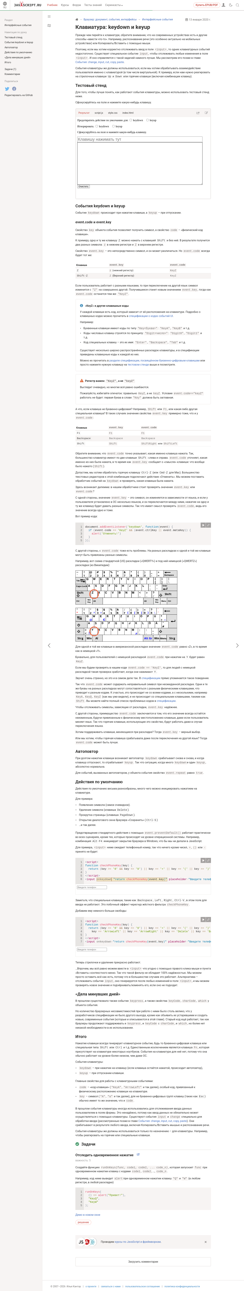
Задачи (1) (10, 69)
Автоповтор (86, 750)
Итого (81, 1035)
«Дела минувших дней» (97, 992)
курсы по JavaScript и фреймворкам (138, 1240)
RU (4, 7)
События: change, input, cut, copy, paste (99, 62)
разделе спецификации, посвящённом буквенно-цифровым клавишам (154, 360)
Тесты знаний (93, 5)
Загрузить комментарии (143, 1260)
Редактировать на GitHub (19, 95)
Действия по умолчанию (99, 780)
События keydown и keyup (100, 206)
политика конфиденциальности (182, 1285)
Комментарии (12, 74)
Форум (76, 5)
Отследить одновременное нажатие (104, 1154)
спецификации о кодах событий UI (151, 315)
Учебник (52, 5)
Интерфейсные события (18, 25)
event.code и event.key (93, 222)
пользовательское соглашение (142, 1285)
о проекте (91, 1285)
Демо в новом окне (87, 1213)
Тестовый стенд (90, 85)
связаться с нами (110, 1285)
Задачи (88, 1142)
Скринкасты (113, 5)
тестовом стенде (138, 364)
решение (83, 1221)
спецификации (150, 676)
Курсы (65, 5)
